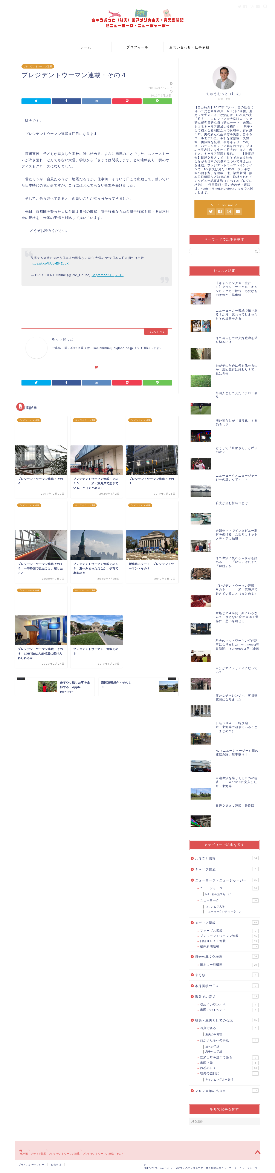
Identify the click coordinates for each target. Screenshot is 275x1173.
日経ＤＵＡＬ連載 (229, 941)
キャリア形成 (227, 869)
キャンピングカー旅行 (219, 1079)
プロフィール (137, 47)
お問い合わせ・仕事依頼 (189, 47)
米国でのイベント (229, 1010)
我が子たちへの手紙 (229, 1040)
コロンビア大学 (215, 906)
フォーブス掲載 (229, 931)
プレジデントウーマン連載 (38, 66)
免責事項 (56, 1164)
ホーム (85, 47)
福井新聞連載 (229, 946)
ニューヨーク (229, 900)
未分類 (227, 975)
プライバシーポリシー (31, 1164)
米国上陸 (229, 1063)
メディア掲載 (227, 922)
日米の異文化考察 (227, 956)
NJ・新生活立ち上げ (218, 894)
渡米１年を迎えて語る (229, 1057)
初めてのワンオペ (229, 1005)
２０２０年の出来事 (227, 1090)
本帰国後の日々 (227, 985)
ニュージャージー (229, 888)
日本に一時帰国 (229, 965)
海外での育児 (227, 996)
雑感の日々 (229, 1068)
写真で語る (229, 1028)
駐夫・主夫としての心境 (227, 1020)
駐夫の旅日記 (229, 1073)
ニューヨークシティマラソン (223, 911)
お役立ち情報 (227, 858)
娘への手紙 (212, 1046)
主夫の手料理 (213, 1034)
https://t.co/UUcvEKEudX (50, 263)
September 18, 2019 (107, 275)
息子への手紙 (213, 1051)
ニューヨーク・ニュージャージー (227, 880)
